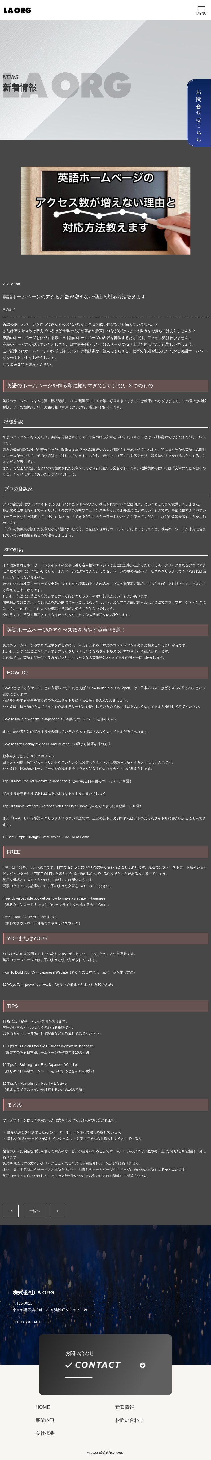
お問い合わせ (129, 1420)
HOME (43, 1407)
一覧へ (34, 1211)
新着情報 (124, 1407)
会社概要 (45, 1433)
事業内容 (45, 1420)
